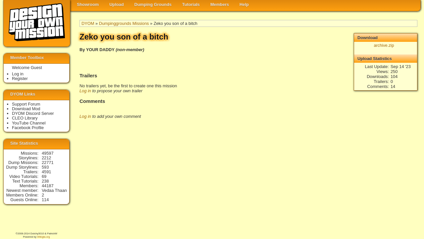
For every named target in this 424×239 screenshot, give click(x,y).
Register (20, 78)
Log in (85, 90)
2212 (46, 157)
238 (45, 181)
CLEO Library (25, 118)
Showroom (88, 4)
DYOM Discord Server (33, 113)
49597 (48, 153)
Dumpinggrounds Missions (124, 23)
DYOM (87, 23)
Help (244, 4)
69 (44, 176)
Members (219, 4)
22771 (48, 162)
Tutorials (191, 4)
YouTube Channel (29, 122)
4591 (46, 171)
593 (45, 167)
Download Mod (26, 108)
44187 (48, 185)
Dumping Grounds (153, 4)
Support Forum (26, 104)
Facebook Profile (28, 127)
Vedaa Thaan (54, 190)
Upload (116, 4)
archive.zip (384, 45)
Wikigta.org (43, 236)
